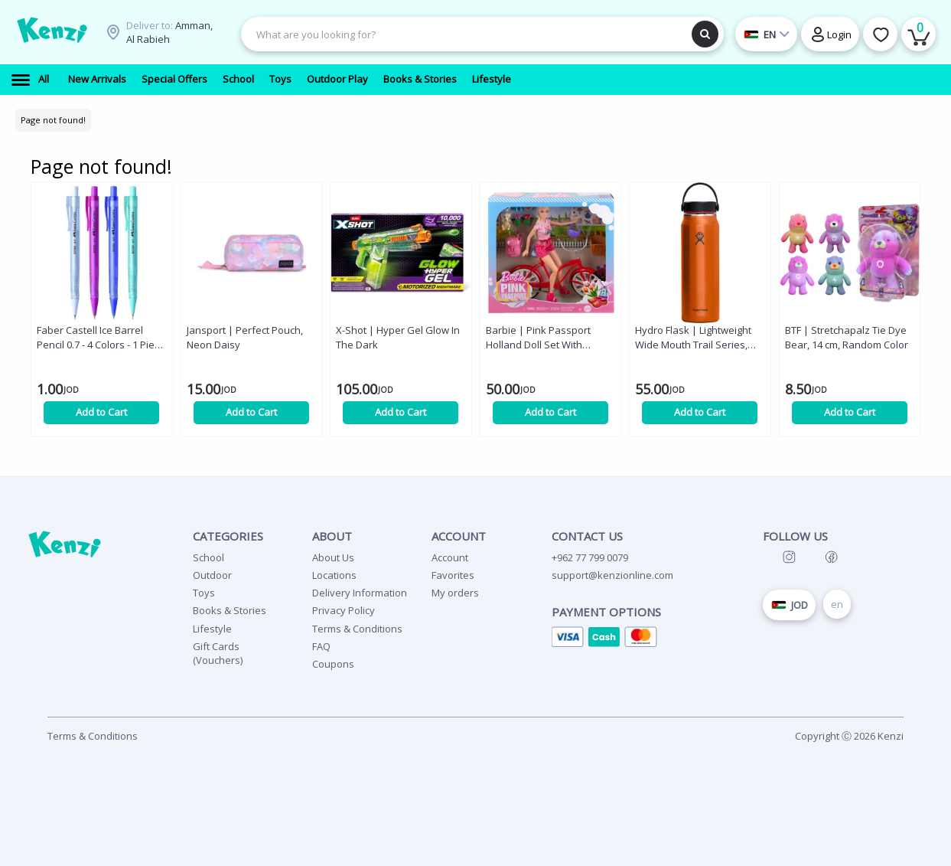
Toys (204, 593)
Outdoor (212, 575)
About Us (333, 557)
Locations (334, 575)
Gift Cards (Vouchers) (218, 653)
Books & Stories (229, 610)
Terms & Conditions (357, 629)
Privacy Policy (343, 610)
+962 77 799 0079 (590, 557)
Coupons (333, 664)
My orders (455, 593)
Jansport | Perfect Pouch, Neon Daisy (245, 337)
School (208, 557)
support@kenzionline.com (612, 575)
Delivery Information (359, 593)
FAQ (321, 646)
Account (450, 557)
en (837, 604)
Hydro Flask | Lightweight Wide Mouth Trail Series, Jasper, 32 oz (693, 337)
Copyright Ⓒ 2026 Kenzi (849, 736)
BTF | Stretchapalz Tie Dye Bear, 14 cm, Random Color (846, 337)
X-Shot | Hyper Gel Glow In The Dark (398, 337)
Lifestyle (212, 629)
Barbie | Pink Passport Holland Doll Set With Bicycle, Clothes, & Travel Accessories (543, 337)
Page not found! (53, 120)
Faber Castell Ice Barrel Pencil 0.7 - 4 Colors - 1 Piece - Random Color (101, 337)
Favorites (453, 575)
